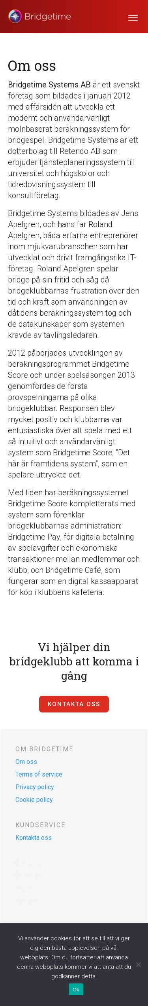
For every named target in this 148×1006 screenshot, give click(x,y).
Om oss (26, 761)
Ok (76, 990)
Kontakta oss (33, 837)
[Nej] (138, 964)
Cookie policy (34, 799)
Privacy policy (34, 787)
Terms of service (38, 774)
